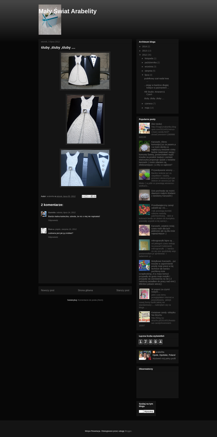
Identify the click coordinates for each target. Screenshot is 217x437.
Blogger (128, 431)
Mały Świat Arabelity (68, 11)
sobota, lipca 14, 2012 (65, 212)
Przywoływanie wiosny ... (163, 170)
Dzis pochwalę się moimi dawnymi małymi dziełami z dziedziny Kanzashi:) (163, 193)
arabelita (160, 352)
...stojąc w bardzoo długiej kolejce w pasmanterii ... (156, 86)
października (151, 62)
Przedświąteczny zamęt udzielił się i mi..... (162, 206)
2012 (145, 55)
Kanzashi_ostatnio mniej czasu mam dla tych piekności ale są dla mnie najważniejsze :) (163, 230)
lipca (147, 75)
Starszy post (122, 290)
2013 (145, 51)
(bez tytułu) (156, 124)
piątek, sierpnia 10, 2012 (66, 229)
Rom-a (51, 229)
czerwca (149, 103)
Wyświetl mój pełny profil (164, 358)
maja (147, 108)
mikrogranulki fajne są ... (162, 240)
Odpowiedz (53, 220)
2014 (145, 46)
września (149, 66)
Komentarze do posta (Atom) (90, 300)
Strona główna (85, 290)
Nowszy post (47, 290)
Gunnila (51, 212)
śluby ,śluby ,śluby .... (154, 98)
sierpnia (149, 71)
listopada (149, 58)
